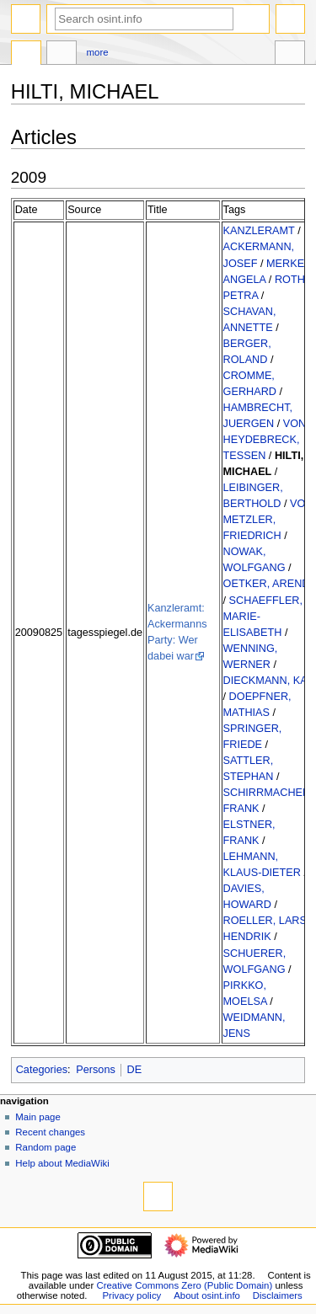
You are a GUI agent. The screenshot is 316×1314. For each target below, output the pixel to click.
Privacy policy (132, 1295)
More (98, 52)
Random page (45, 1147)
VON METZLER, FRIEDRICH (268, 520)
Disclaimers (278, 1295)
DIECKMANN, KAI (267, 680)
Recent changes (50, 1132)
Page (26, 54)
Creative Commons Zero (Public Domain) (184, 1285)
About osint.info (207, 1295)
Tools (290, 54)
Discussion (61, 54)
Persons (95, 1070)
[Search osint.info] (144, 19)
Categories (41, 1070)
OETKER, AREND (266, 584)
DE (134, 1070)
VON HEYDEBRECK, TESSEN (265, 440)
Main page (38, 1117)
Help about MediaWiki (62, 1163)
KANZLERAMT (259, 231)
